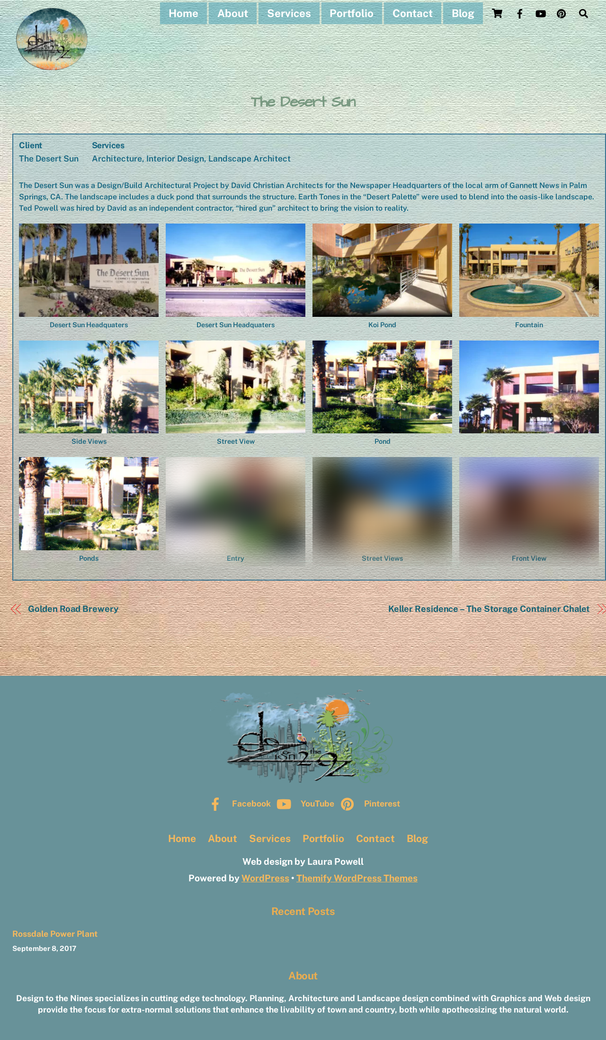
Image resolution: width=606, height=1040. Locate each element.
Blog (463, 13)
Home (183, 13)
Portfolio (352, 13)
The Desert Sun (303, 102)
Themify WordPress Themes (357, 877)
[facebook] (519, 12)
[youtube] (540, 12)
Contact (412, 13)
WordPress (265, 877)
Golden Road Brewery (73, 608)
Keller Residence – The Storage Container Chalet (489, 608)
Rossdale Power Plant (55, 933)
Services (289, 13)
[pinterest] (561, 12)
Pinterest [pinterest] (368, 803)
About (232, 13)
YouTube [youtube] (303, 803)
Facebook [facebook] (237, 803)
